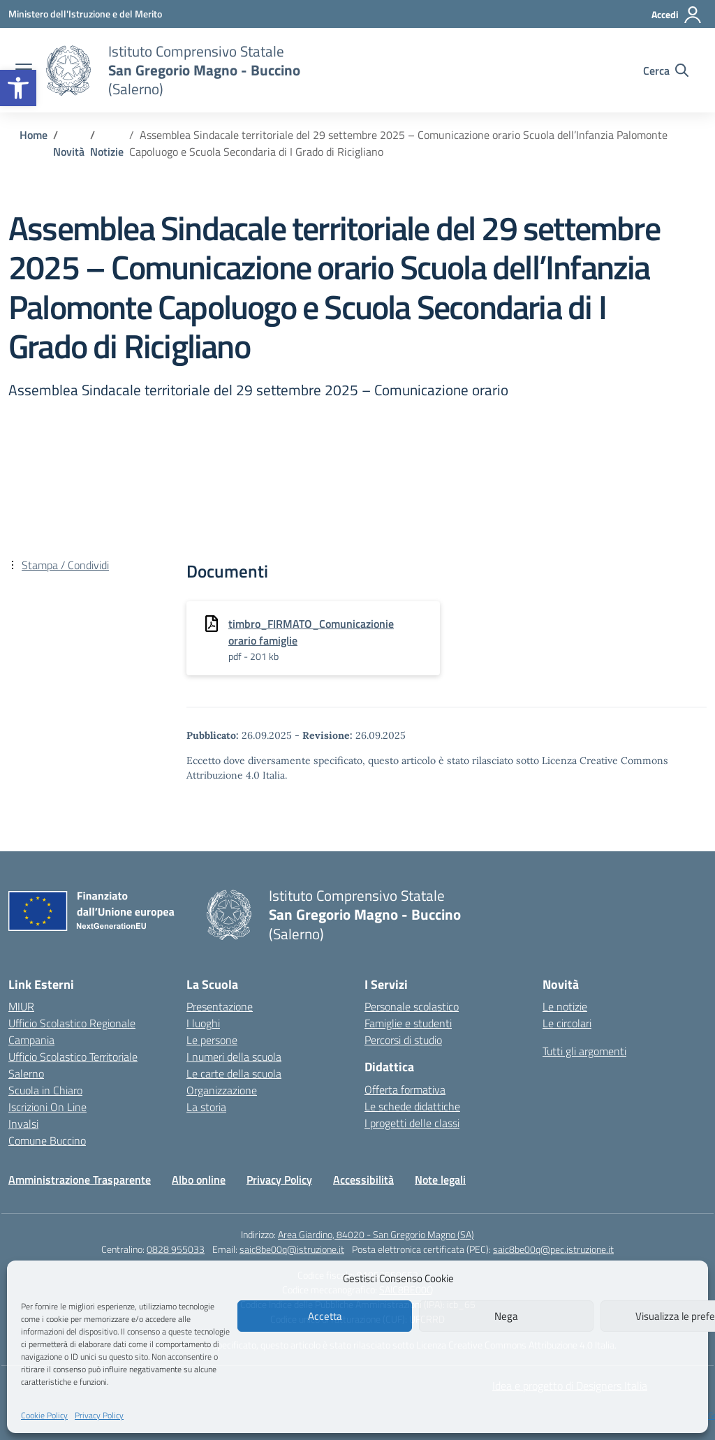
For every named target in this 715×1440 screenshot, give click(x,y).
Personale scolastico (411, 1006)
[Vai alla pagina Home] (33, 134)
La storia (206, 1107)
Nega (506, 1316)
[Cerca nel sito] (666, 70)
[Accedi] (677, 14)
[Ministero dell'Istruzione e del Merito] (85, 13)
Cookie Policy (44, 1415)
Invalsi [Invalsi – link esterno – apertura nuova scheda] (23, 1123)
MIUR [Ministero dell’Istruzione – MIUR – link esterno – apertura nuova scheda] (21, 1006)
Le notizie (565, 1006)
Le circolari (567, 1023)
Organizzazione (221, 1090)
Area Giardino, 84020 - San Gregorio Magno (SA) (376, 1234)
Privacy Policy (99, 1415)
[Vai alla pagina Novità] (68, 151)
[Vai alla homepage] (68, 70)
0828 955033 (176, 1249)
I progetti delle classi (411, 1123)
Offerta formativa (404, 1089)
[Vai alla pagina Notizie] (107, 151)
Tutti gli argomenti (584, 1051)
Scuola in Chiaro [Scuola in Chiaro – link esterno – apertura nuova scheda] (45, 1090)
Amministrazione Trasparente (79, 1179)
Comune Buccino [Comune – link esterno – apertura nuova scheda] (47, 1140)
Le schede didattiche (412, 1106)
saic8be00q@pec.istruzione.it (553, 1249)
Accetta (325, 1316)
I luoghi (203, 1023)
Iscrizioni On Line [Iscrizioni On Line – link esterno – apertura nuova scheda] (47, 1107)
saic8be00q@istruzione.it (291, 1249)
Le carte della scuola (233, 1073)
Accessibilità (363, 1179)
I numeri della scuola (233, 1056)
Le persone (211, 1039)
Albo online (199, 1179)
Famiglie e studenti (408, 1023)
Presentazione (219, 1006)
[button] (18, 88)
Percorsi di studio (403, 1039)
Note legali (440, 1179)
